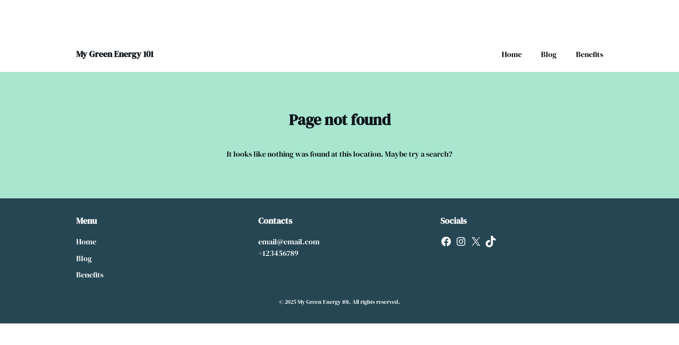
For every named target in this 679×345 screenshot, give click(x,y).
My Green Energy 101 (114, 54)
